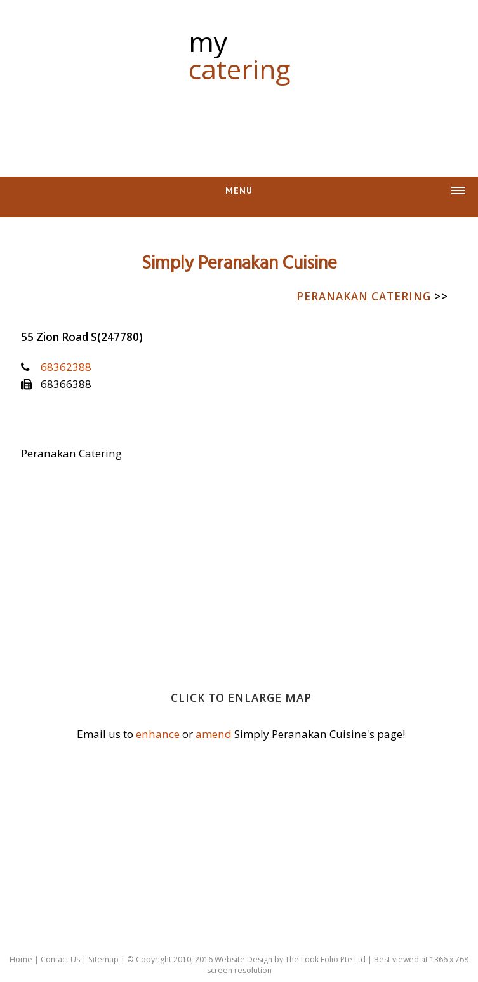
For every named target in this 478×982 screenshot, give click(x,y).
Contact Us (60, 959)
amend (214, 734)
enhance (158, 734)
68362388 (66, 367)
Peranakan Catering (372, 296)
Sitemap (103, 959)
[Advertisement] (239, 123)
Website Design (243, 959)
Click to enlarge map (241, 697)
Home (21, 959)
